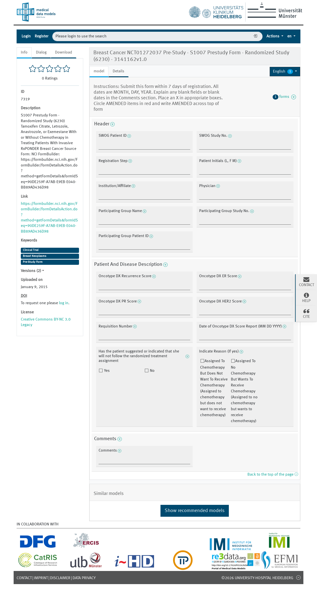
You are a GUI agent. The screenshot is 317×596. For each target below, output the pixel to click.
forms (284, 97)
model (99, 71)
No (152, 371)
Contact (24, 578)
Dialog (41, 52)
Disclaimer (60, 578)
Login (26, 36)
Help (306, 297)
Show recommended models (195, 510)
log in (63, 303)
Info (24, 52)
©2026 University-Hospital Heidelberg (257, 578)
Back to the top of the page (272, 475)
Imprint (41, 578)
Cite (306, 313)
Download (63, 52)
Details (118, 71)
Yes (106, 371)
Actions (273, 36)
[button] (285, 71)
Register (41, 36)
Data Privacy (84, 578)
